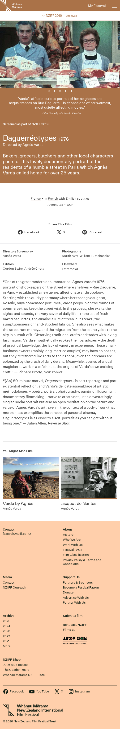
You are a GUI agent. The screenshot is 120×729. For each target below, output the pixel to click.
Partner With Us (74, 603)
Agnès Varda (32, 144)
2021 (6, 641)
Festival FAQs (72, 550)
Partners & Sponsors (78, 583)
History (68, 535)
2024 (6, 626)
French (53, 199)
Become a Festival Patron (81, 587)
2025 (6, 621)
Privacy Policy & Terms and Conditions (82, 562)
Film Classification (76, 555)
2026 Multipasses (15, 665)
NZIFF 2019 (39, 124)
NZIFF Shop (12, 660)
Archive (8, 616)
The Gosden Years (16, 670)
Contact (8, 529)
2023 (6, 631)
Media (7, 577)
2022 (6, 636)
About (67, 529)
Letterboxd (70, 269)
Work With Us (73, 545)
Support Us (71, 577)
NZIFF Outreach (14, 587)
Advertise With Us (76, 598)
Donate (68, 592)
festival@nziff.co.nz (17, 534)
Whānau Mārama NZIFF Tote (24, 675)
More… (8, 646)
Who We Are (72, 540)
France (36, 199)
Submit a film (72, 616)
